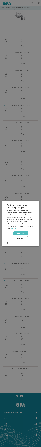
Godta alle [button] (21, 233)
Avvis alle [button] (20, 238)
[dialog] (20, 223)
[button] (12, 243)
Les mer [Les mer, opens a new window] (13, 228)
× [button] (36, 202)
